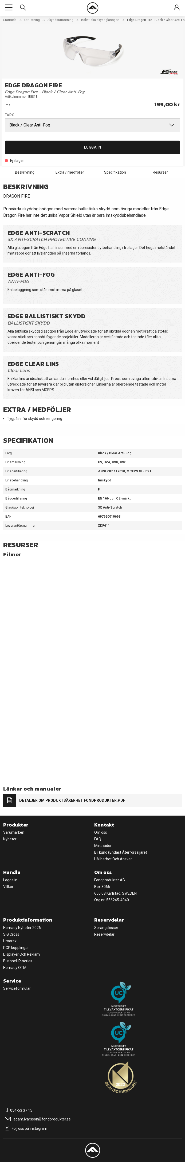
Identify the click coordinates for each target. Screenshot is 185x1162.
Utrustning (32, 20)
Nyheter (10, 839)
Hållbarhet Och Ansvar (113, 859)
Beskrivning (24, 172)
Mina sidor (103, 846)
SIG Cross (11, 934)
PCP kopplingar (16, 948)
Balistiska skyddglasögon (100, 20)
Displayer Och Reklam (21, 954)
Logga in (92, 147)
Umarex (10, 941)
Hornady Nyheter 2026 (22, 928)
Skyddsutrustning (60, 20)
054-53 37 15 (17, 1110)
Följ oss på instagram (25, 1128)
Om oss (100, 832)
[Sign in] (176, 8)
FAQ (97, 839)
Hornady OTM (14, 967)
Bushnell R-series (17, 961)
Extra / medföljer (70, 172)
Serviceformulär (17, 988)
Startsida (10, 20)
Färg (9, 115)
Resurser (160, 172)
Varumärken (13, 832)
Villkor (8, 887)
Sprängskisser (106, 928)
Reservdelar (104, 934)
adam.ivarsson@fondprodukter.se (37, 1119)
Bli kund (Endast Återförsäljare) (120, 852)
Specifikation (115, 172)
